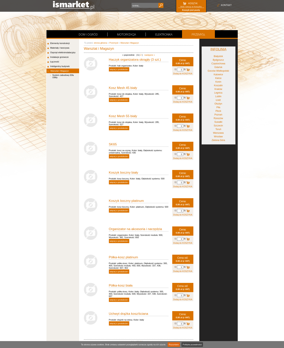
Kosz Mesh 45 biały (123, 88)
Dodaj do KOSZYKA (188, 70)
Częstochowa (218, 63)
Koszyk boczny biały (123, 172)
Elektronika (163, 34)
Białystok (218, 56)
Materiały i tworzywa (59, 48)
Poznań (218, 114)
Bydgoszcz (218, 60)
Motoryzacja (126, 34)
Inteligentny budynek (60, 66)
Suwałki (218, 122)
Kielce (218, 78)
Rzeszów (218, 118)
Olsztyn (218, 103)
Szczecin (218, 125)
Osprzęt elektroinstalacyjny (62, 52)
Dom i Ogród (88, 34)
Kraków (218, 89)
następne (149, 55)
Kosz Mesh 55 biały (123, 116)
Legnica (218, 92)
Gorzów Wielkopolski (218, 71)
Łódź (218, 100)
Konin (218, 81)
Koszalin (218, 85)
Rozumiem (174, 344)
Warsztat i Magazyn (60, 71)
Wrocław (218, 136)
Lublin (218, 96)
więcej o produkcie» (119, 69)
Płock (218, 111)
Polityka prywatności (192, 344)
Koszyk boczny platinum (126, 201)
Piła (218, 107)
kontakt (226, 5)
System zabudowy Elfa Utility (63, 76)
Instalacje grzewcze (59, 57)
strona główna (100, 43)
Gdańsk (218, 67)
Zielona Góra (218, 140)
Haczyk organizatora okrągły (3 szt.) (135, 59)
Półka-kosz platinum (123, 257)
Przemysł (198, 34)
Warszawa (218, 133)
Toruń (218, 129)
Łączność (54, 61)
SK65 (113, 144)
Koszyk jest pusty (191, 10)
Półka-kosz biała (121, 285)
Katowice (218, 74)
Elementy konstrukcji (60, 43)
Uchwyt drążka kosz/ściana (128, 314)
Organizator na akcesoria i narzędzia (135, 229)
